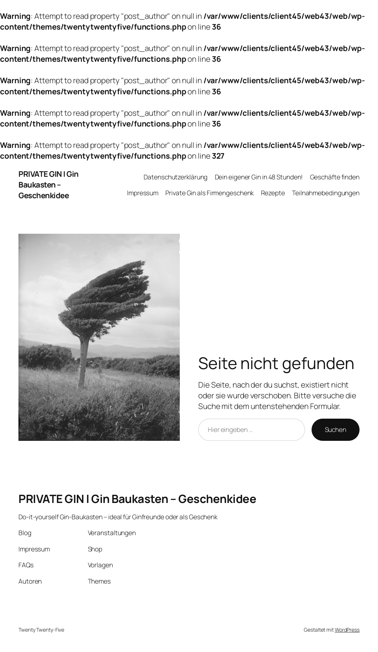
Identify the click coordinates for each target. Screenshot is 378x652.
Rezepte (273, 192)
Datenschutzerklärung (175, 176)
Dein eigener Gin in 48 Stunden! (259, 176)
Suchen (335, 429)
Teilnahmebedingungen (326, 192)
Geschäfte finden (335, 176)
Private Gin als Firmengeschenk (209, 192)
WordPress (347, 629)
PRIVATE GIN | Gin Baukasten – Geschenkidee (48, 184)
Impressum (142, 192)
